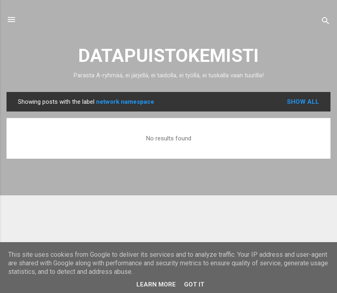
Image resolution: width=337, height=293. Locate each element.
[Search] (325, 22)
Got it (194, 284)
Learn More (156, 284)
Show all (303, 101)
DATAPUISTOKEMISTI (168, 55)
